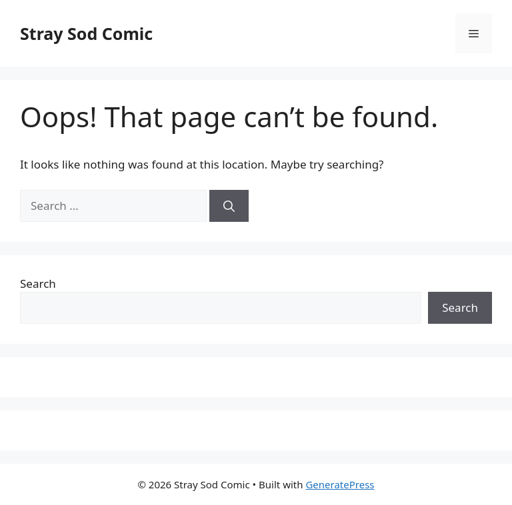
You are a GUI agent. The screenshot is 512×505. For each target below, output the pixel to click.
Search (38, 283)
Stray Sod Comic (86, 33)
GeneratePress (339, 484)
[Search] (229, 206)
